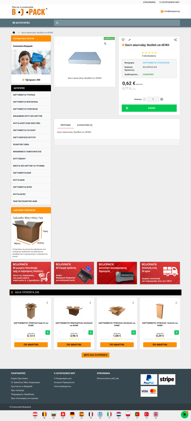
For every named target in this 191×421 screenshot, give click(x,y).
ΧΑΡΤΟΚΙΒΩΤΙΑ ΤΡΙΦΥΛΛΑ (24, 95)
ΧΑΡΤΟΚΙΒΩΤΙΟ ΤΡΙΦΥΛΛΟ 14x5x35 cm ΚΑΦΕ (160, 324)
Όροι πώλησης (17, 390)
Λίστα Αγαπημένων (62, 386)
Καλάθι (140, 108)
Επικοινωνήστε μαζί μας (108, 378)
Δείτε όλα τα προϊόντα (95, 355)
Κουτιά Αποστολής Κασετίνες (26, 123)
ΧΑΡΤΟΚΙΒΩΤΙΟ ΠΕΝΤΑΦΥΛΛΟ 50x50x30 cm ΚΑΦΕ (74, 324)
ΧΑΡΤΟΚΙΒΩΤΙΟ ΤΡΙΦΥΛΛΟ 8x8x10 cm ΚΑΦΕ (31, 324)
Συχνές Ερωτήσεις (19, 378)
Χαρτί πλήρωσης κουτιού (24, 137)
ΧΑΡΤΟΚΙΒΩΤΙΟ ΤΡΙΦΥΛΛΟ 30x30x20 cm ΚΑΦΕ (117, 324)
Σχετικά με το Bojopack (21, 386)
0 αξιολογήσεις (149, 56)
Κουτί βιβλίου (19, 158)
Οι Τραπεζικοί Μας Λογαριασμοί (25, 382)
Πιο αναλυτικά (31, 344)
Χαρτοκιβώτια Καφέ (22, 173)
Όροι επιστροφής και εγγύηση (24, 398)
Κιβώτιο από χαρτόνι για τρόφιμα (28, 166)
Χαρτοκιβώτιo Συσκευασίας (25, 109)
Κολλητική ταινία (21, 144)
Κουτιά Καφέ (19, 180)
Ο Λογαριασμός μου (169, 2)
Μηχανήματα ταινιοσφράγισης (27, 151)
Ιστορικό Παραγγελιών (64, 382)
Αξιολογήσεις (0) (84, 125)
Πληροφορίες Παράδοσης (22, 394)
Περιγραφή (65, 125)
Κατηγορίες (23, 22)
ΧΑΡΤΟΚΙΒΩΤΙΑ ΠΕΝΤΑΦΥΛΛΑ (25, 102)
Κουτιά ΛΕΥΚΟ (19, 194)
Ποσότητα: (138, 99)
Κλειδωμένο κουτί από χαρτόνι (27, 116)
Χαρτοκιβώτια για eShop (24, 130)
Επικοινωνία (149, 2)
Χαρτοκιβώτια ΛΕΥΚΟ (22, 187)
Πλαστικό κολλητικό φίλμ (25, 201)
